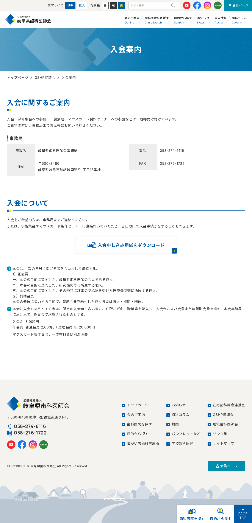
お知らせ (179, 405)
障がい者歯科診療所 (143, 443)
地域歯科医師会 (225, 424)
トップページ (17, 77)
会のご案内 (136, 414)
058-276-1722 (27, 432)
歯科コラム (180, 414)
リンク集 (220, 434)
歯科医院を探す (139, 424)
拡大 (82, 5)
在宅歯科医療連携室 (229, 405)
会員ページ (238, 5)
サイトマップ (223, 443)
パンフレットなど (186, 434)
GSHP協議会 (44, 77)
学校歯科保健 (182, 443)
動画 (175, 424)
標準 (70, 5)
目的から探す (138, 434)
